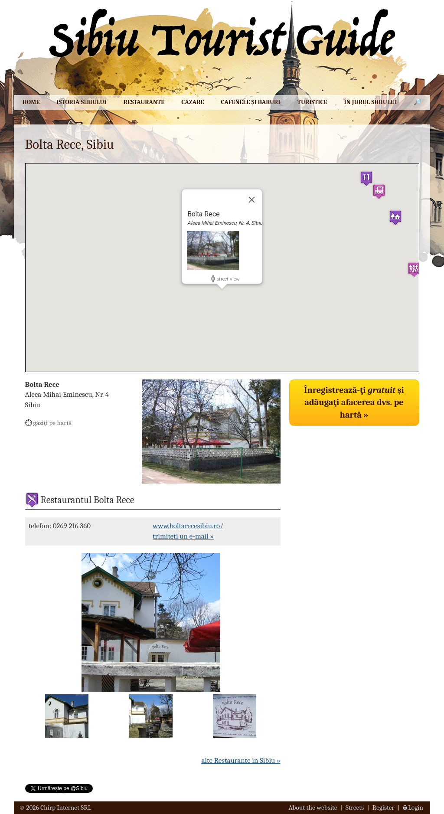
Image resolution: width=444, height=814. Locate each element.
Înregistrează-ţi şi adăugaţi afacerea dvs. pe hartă (354, 402)
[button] (366, 178)
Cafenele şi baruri (250, 102)
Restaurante (144, 102)
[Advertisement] (354, 489)
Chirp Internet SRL (65, 807)
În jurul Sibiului (370, 102)
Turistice (312, 102)
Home (30, 102)
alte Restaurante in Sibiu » (240, 760)
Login (415, 807)
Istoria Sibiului (81, 102)
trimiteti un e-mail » (183, 536)
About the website (313, 807)
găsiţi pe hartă (52, 423)
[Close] (252, 199)
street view (228, 278)
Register (383, 807)
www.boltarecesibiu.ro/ (188, 526)
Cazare (192, 102)
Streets (355, 807)
